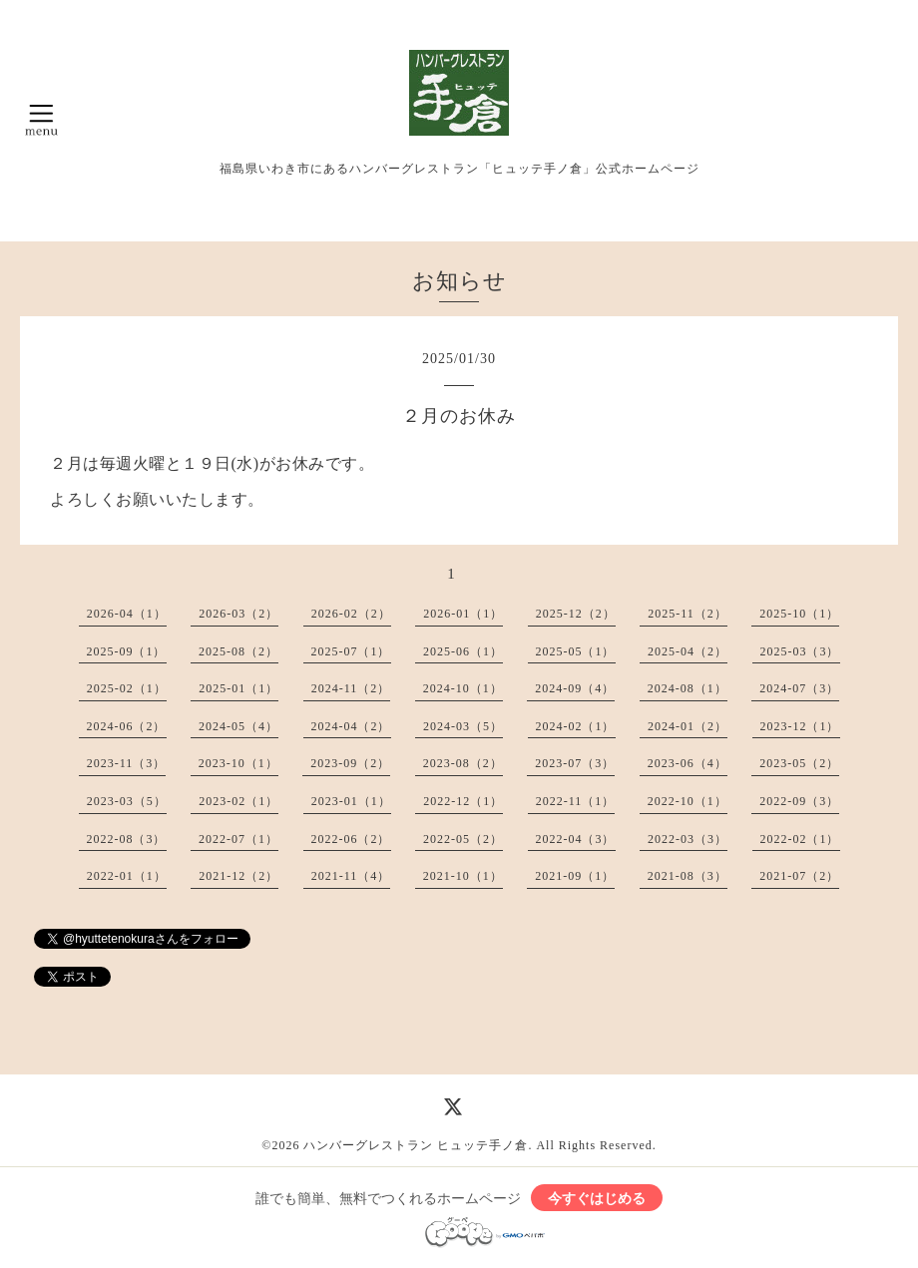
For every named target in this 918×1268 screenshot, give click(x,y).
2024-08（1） (687, 688)
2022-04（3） (576, 839)
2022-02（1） (800, 839)
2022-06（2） (351, 839)
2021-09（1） (575, 876)
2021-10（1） (463, 876)
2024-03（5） (463, 726)
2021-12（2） (238, 876)
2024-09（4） (575, 688)
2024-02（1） (576, 726)
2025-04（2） (687, 651)
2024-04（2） (351, 726)
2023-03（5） (127, 801)
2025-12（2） (576, 614)
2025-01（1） (238, 688)
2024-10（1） (463, 688)
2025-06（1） (463, 651)
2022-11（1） (576, 801)
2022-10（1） (687, 801)
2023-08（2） (463, 763)
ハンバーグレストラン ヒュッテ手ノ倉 (415, 1145)
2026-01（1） (463, 614)
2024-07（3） (799, 688)
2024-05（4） (238, 726)
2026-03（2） (238, 614)
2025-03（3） (800, 651)
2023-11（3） (127, 763)
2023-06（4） (687, 763)
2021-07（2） (799, 876)
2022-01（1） (127, 876)
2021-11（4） (351, 876)
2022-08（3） (127, 839)
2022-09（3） (799, 801)
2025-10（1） (799, 614)
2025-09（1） (127, 651)
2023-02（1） (238, 801)
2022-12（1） (463, 801)
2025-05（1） (576, 651)
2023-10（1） (238, 763)
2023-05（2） (799, 763)
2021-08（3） (687, 876)
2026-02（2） (351, 614)
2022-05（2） (463, 839)
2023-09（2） (350, 763)
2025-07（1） (351, 651)
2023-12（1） (800, 726)
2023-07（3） (575, 763)
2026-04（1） (127, 614)
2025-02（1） (127, 688)
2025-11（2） (687, 614)
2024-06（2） (127, 726)
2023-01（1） (351, 801)
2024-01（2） (687, 726)
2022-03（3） (687, 839)
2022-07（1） (238, 839)
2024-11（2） (351, 688)
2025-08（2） (238, 651)
